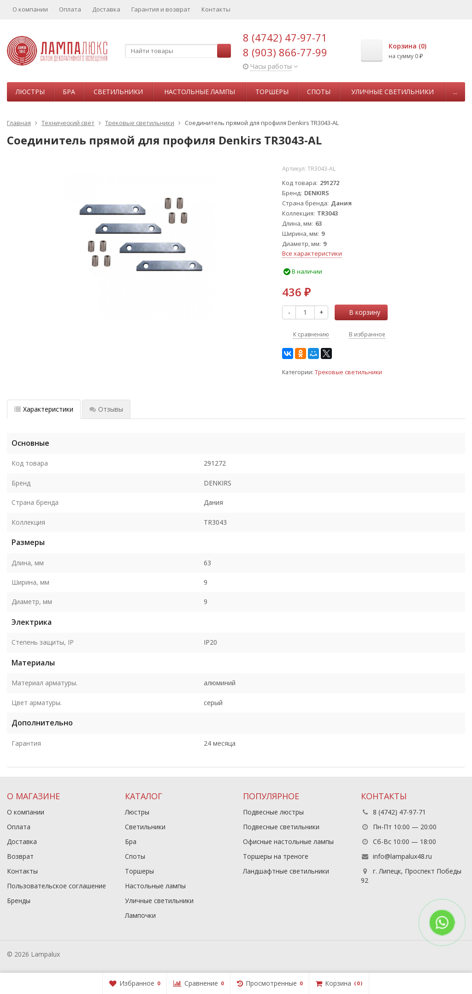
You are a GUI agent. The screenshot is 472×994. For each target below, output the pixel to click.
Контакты (215, 9)
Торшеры (272, 91)
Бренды (18, 900)
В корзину (359, 312)
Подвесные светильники (281, 826)
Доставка (106, 9)
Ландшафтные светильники (286, 871)
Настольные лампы (199, 91)
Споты (318, 91)
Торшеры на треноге (275, 856)
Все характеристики (312, 253)
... (455, 91)
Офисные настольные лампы (288, 841)
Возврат (20, 856)
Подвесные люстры (273, 812)
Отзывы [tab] (106, 409)
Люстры (30, 91)
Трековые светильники (348, 372)
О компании (30, 9)
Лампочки (140, 915)
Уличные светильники (392, 91)
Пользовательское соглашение (56, 885)
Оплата (70, 9)
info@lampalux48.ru (402, 856)
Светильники (118, 91)
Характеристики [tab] (43, 409)
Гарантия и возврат (160, 9)
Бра (69, 91)
